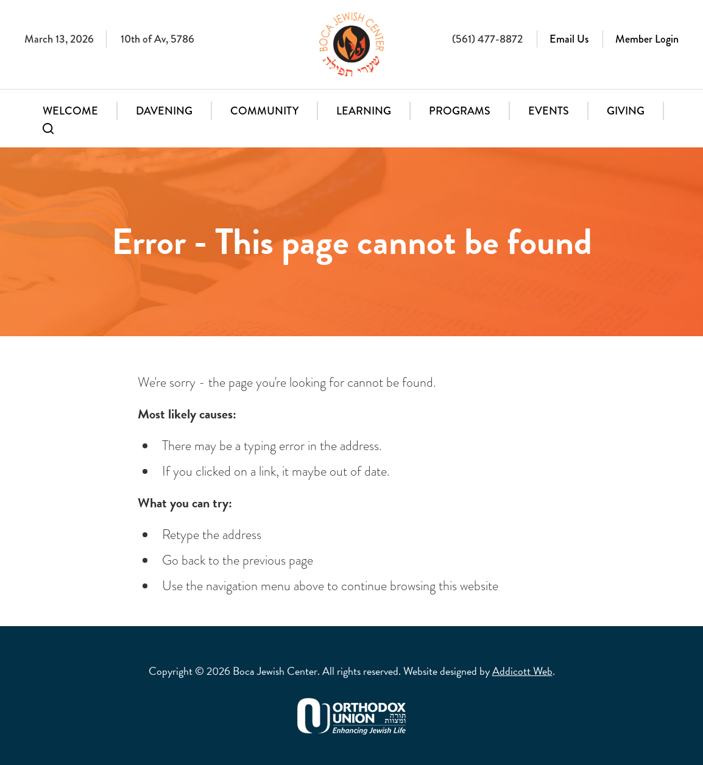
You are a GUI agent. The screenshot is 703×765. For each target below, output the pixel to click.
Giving (626, 111)
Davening (164, 111)
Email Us (568, 39)
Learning (363, 111)
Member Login (647, 39)
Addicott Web (522, 671)
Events (548, 111)
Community (264, 111)
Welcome (70, 111)
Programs (459, 111)
